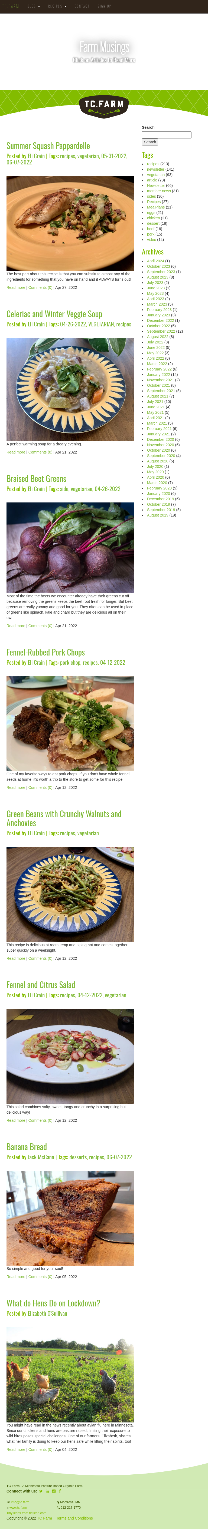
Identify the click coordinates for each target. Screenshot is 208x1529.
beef (150, 229)
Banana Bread (26, 1146)
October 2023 (158, 266)
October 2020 (158, 450)
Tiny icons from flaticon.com (26, 1513)
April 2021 (155, 418)
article (152, 180)
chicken (153, 218)
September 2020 (161, 456)
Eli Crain (36, 155)
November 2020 (160, 445)
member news (159, 191)
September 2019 (161, 510)
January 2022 (158, 374)
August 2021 (157, 396)
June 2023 (156, 288)
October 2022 (158, 326)
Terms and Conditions (74, 1518)
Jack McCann (41, 1157)
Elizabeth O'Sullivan (47, 1313)
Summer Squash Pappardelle (48, 145)
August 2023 (157, 277)
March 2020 (157, 483)
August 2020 (157, 461)
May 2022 (155, 353)
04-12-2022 (112, 662)
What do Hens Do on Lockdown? (53, 1303)
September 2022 (161, 331)
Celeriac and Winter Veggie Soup (54, 313)
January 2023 (158, 315)
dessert (153, 223)
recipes (67, 155)
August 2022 (157, 337)
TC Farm (44, 1518)
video (151, 239)
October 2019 (158, 504)
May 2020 (155, 472)
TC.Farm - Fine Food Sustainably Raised (104, 106)
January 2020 (158, 493)
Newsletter (156, 185)
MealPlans (156, 207)
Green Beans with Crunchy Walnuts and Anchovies (64, 818)
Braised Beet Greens (36, 478)
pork (150, 234)
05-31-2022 (113, 155)
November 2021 (160, 380)
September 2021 (161, 391)
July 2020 (155, 466)
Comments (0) (40, 287)
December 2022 (160, 320)
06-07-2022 (19, 162)
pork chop (70, 662)
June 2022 (156, 347)
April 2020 (155, 477)
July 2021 (155, 401)
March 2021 (157, 423)
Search (148, 127)
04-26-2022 (73, 324)
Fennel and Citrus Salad (40, 984)
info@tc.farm (19, 1502)
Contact (82, 7)
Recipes (57, 7)
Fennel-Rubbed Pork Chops (45, 652)
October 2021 (158, 385)
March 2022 (157, 364)
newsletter (155, 169)
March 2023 (157, 304)
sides (151, 196)
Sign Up (105, 7)
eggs (151, 212)
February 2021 (159, 428)
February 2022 (159, 369)
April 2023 (155, 299)
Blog (34, 7)
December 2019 (160, 499)
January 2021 (158, 434)
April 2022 (155, 358)
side (64, 488)
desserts (78, 1157)
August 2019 (157, 515)
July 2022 (155, 342)
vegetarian (88, 155)
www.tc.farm (18, 1508)
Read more (15, 287)
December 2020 (160, 439)
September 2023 (161, 272)
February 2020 (159, 488)
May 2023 (155, 293)
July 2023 (155, 282)
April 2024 (155, 261)
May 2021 (155, 412)
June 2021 (156, 407)
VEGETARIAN (101, 324)
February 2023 (159, 309)
